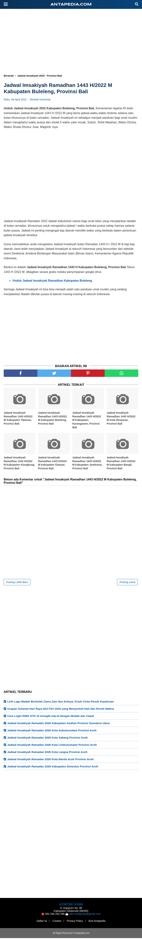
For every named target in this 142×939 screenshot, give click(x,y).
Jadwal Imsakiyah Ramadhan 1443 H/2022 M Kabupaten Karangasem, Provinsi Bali (86, 421)
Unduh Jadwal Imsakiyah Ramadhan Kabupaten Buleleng (52, 281)
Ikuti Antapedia (99, 921)
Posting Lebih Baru (17, 583)
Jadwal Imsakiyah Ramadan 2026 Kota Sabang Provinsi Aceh (47, 738)
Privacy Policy (76, 921)
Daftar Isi (39, 921)
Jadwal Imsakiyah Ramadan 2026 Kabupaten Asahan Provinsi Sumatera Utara (58, 724)
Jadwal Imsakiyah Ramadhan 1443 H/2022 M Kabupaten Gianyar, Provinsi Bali (52, 464)
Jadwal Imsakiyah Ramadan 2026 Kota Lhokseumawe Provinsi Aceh (52, 745)
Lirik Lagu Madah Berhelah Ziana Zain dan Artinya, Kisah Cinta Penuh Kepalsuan (60, 702)
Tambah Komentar (39, 100)
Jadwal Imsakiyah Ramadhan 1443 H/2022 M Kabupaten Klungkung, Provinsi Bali (19, 464)
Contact (56, 921)
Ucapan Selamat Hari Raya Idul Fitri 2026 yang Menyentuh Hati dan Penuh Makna (60, 709)
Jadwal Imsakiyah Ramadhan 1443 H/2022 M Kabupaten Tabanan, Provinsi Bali (18, 419)
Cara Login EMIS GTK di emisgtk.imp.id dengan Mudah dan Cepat (50, 716)
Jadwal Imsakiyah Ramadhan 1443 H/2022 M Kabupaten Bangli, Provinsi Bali (121, 464)
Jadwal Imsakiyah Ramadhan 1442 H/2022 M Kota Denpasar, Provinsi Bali (121, 419)
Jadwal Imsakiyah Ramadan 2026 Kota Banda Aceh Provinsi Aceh (50, 760)
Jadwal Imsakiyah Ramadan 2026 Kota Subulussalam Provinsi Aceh (52, 731)
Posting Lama (127, 583)
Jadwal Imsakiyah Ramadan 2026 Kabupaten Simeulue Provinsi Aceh (52, 767)
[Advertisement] (73, 42)
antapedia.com (71, 4)
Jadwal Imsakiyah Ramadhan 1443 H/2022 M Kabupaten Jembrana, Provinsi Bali (87, 464)
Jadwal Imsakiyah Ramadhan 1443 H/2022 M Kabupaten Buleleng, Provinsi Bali (52, 419)
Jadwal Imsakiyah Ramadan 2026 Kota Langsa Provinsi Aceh (47, 752)
